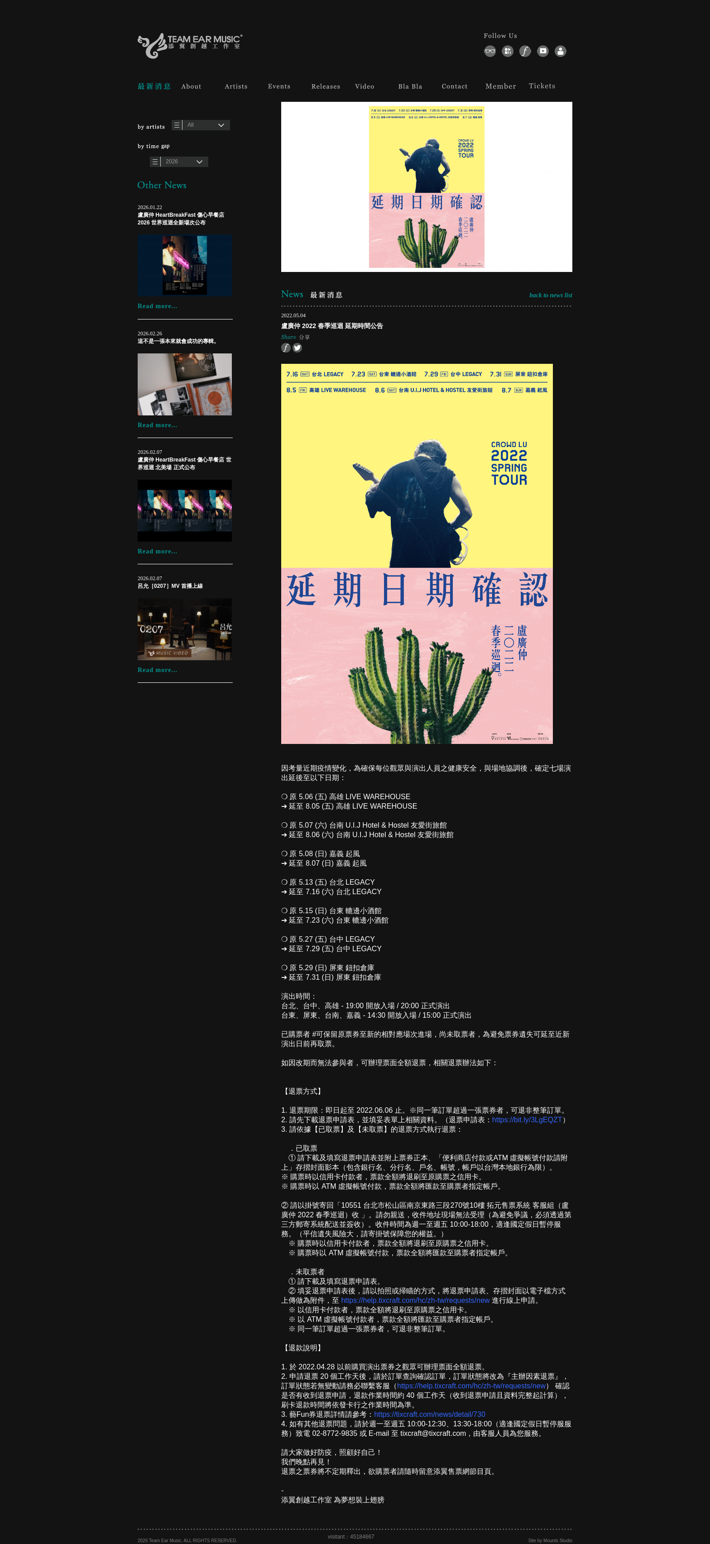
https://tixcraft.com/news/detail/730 (429, 1414)
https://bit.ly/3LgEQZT (527, 1120)
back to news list (550, 295)
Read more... (158, 306)
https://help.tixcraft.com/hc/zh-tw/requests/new (415, 1300)
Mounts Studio (557, 1540)
